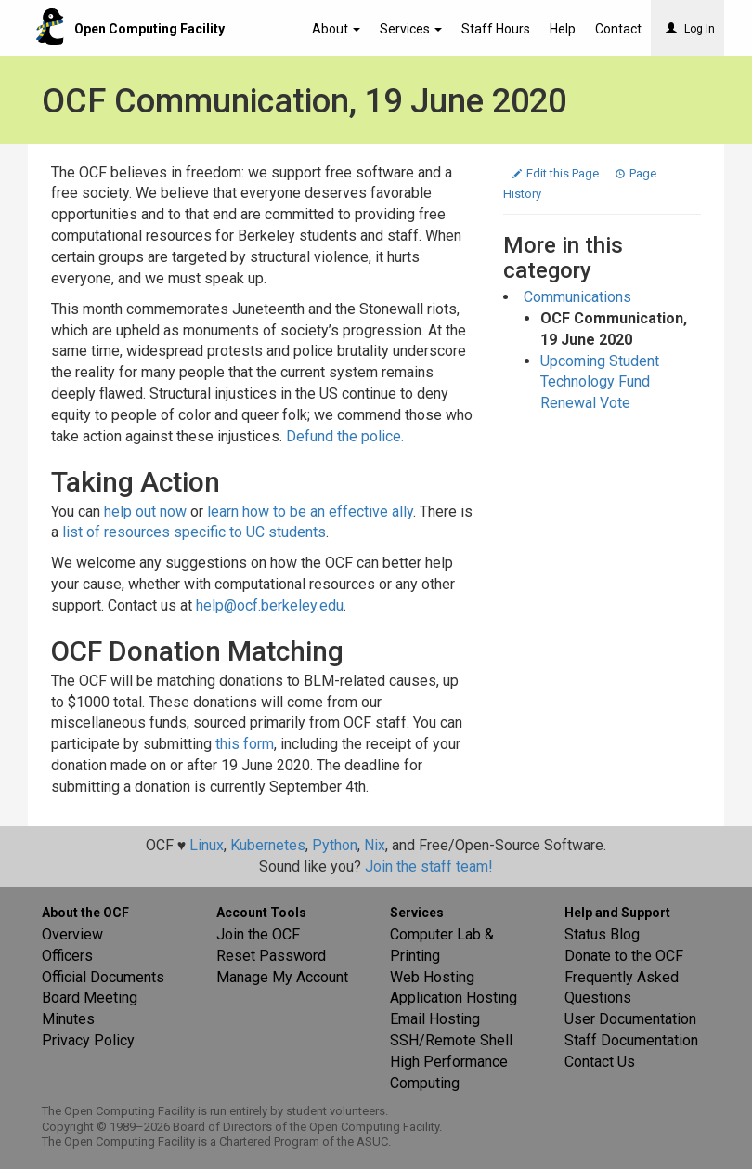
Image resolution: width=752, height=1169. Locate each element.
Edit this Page (557, 173)
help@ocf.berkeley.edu (270, 605)
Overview (72, 934)
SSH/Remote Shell (451, 1040)
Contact (618, 28)
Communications (577, 297)
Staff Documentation (631, 1040)
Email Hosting (435, 1019)
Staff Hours (495, 28)
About (336, 28)
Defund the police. (345, 436)
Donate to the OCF (623, 956)
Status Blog (602, 934)
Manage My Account (282, 977)
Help (563, 28)
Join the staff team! (429, 866)
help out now (145, 511)
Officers (67, 956)
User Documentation (630, 1019)
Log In (690, 28)
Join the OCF (258, 934)
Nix (374, 845)
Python (334, 845)
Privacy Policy (88, 1040)
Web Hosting (432, 977)
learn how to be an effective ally (310, 511)
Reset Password (271, 956)
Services (411, 28)
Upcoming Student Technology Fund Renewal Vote (599, 382)
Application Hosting (453, 997)
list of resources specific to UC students (194, 532)
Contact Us (599, 1061)
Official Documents (103, 977)
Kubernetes (267, 845)
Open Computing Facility (149, 28)
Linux (206, 845)
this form (244, 744)
